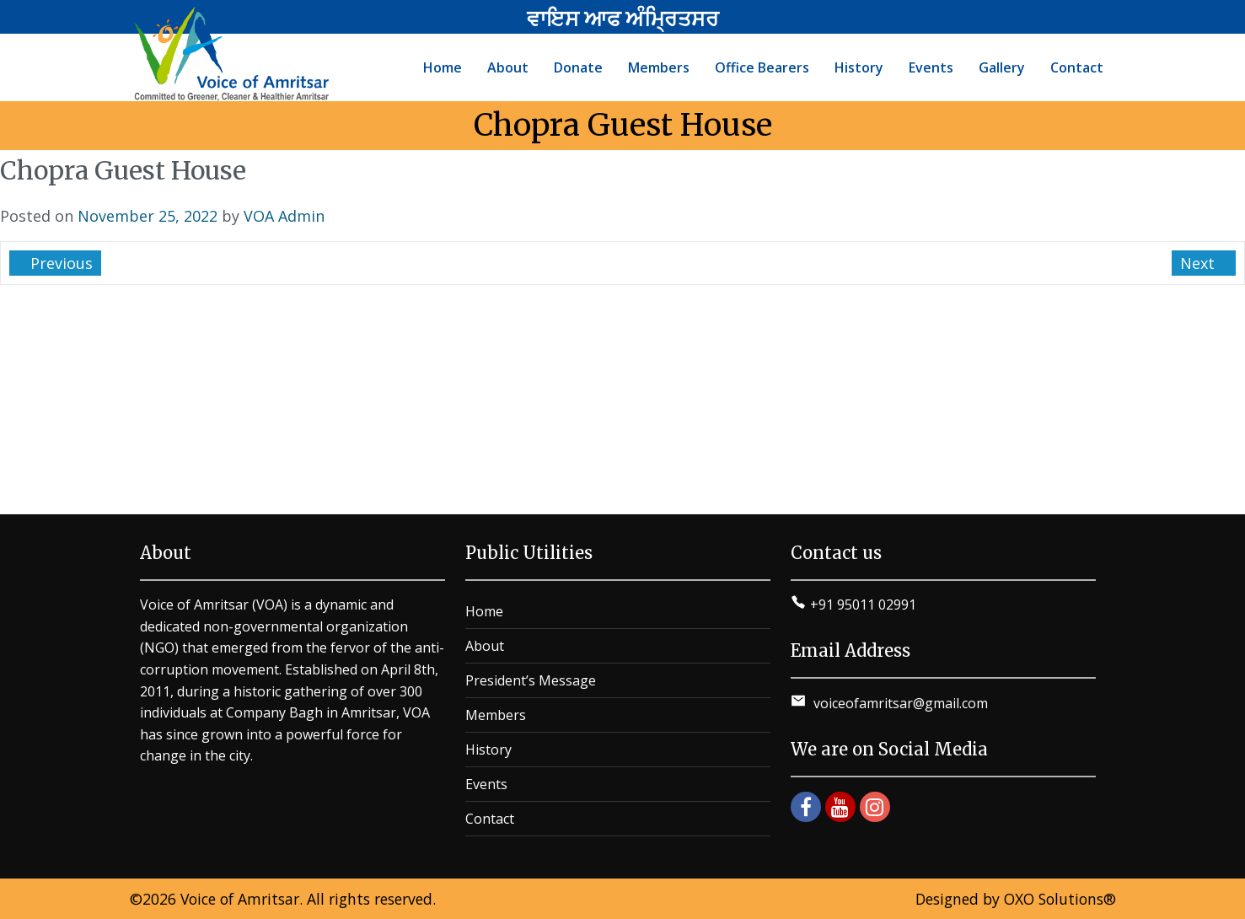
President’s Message (530, 680)
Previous (59, 263)
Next (1199, 263)
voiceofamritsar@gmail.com (899, 703)
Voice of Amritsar (239, 899)
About (484, 646)
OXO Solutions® (1060, 899)
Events (486, 784)
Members (495, 715)
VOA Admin (284, 216)
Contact (489, 818)
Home (484, 611)
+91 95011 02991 (863, 604)
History (488, 749)
